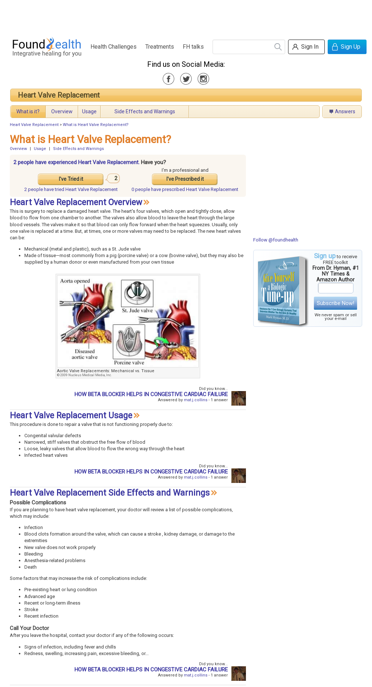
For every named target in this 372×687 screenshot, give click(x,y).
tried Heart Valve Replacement (71, 189)
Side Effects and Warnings (144, 111)
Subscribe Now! (335, 303)
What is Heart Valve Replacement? (96, 124)
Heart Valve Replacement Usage (71, 415)
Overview (62, 111)
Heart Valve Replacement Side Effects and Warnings (110, 493)
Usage (89, 111)
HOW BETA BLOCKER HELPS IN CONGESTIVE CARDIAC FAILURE (151, 394)
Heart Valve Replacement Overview (76, 202)
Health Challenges (113, 46)
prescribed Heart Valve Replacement (185, 189)
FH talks (193, 46)
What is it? (28, 111)
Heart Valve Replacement (59, 95)
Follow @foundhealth (275, 240)
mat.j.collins (195, 400)
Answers (345, 111)
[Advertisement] (185, 16)
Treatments (159, 46)
